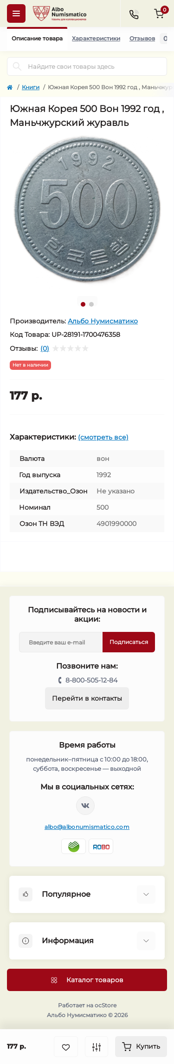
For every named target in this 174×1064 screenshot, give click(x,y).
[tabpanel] (87, 211)
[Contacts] (133, 13)
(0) (44, 348)
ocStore (105, 1005)
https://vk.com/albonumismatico (85, 805)
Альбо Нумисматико (103, 321)
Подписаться (129, 641)
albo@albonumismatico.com (87, 826)
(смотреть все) (103, 437)
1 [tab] (83, 304)
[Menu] (16, 13)
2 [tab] (91, 304)
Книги (30, 87)
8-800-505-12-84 (91, 680)
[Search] (17, 66)
